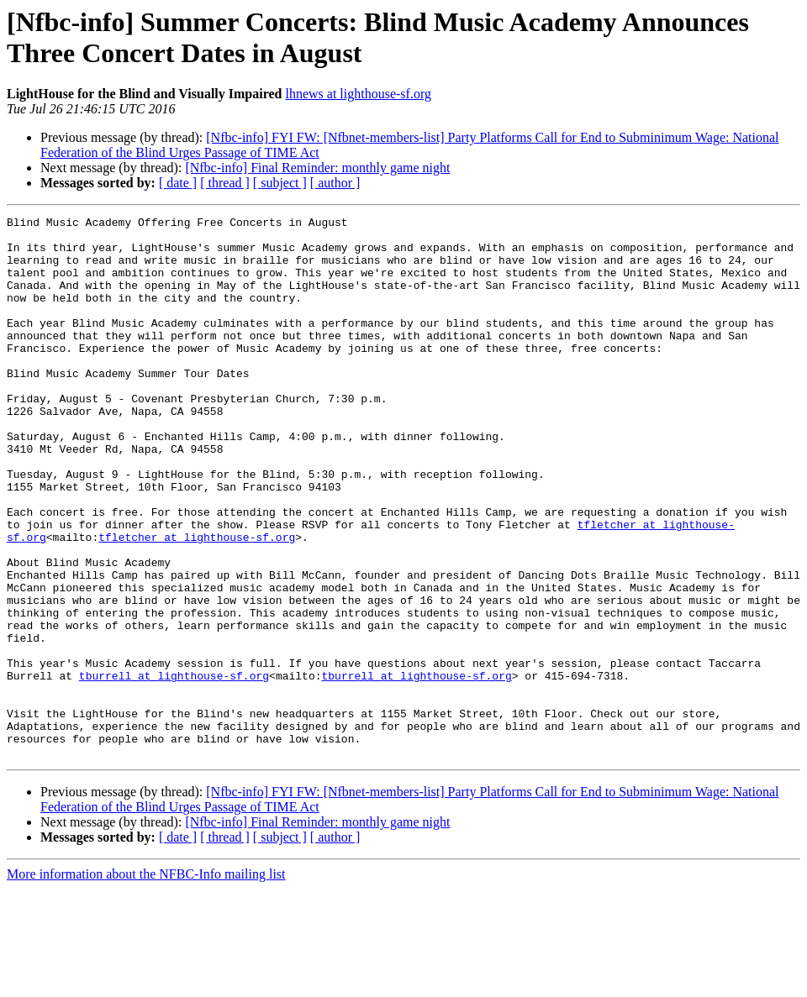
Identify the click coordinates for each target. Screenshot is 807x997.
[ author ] (335, 183)
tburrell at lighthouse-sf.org (174, 768)
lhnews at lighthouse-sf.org (357, 94)
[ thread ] (225, 183)
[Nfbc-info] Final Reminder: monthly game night (317, 167)
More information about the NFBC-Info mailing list (146, 982)
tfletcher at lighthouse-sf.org (196, 602)
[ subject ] (280, 183)
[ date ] (178, 183)
